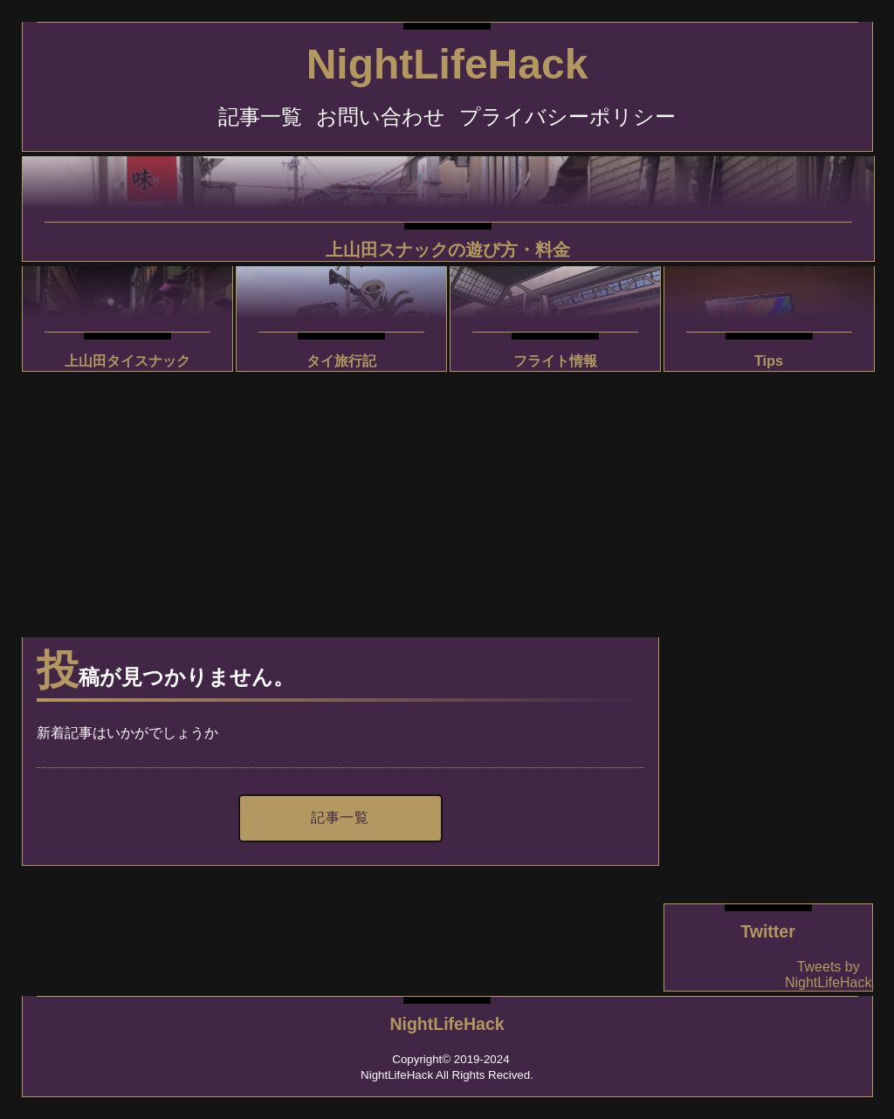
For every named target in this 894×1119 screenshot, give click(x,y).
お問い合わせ (380, 116)
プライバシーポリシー (567, 116)
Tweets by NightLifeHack (828, 974)
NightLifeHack (447, 64)
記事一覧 (260, 116)
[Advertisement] (340, 497)
